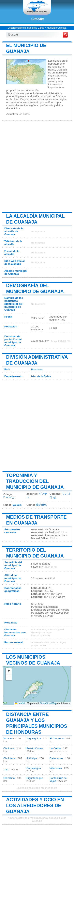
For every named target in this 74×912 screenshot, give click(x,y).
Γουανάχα (9, 497)
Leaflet (20, 703)
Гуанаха (17, 504)
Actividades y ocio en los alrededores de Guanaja (35, 805)
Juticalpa (31, 758)
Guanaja (37, 19)
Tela (5, 769)
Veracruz (8, 738)
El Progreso (57, 738)
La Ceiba (55, 748)
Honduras (37, 369)
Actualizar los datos (18, 114)
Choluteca (9, 758)
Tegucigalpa (33, 738)
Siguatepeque (34, 778)
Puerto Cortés (34, 748)
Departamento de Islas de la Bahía (26, 27)
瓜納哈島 (41, 504)
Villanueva (56, 768)
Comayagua (33, 768)
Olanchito (9, 778)
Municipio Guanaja (56, 27)
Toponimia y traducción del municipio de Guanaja (35, 481)
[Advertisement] (37, 166)
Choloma (8, 748)
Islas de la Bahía (41, 376)
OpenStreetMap (48, 703)
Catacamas (56, 758)
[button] (9, 671)
